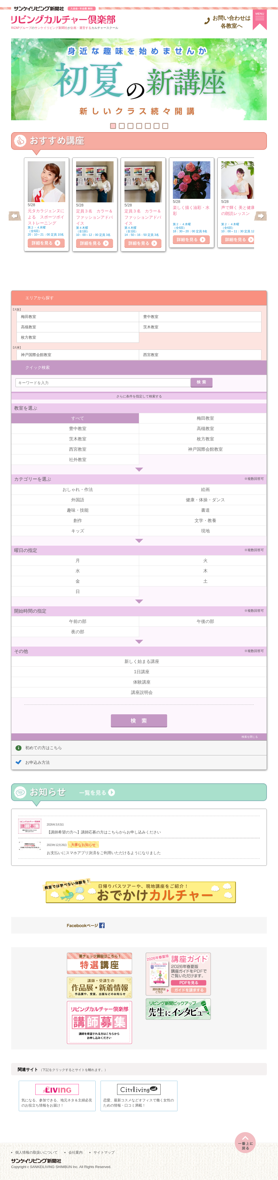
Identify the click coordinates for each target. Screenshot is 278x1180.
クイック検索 (37, 366)
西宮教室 (150, 354)
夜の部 (77, 631)
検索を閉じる (250, 735)
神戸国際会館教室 (36, 354)
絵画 (205, 488)
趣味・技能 (78, 509)
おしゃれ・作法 (78, 488)
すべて (77, 417)
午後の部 (205, 620)
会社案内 (75, 1156)
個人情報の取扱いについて (36, 1156)
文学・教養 (205, 519)
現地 (205, 530)
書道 (205, 509)
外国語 (77, 499)
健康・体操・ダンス (205, 499)
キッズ (77, 530)
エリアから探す (39, 297)
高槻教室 (28, 327)
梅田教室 (28, 316)
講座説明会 (142, 691)
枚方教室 (28, 337)
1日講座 (141, 671)
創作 (77, 519)
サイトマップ (104, 1156)
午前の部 (77, 620)
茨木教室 (150, 327)
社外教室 (77, 458)
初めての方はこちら (43, 747)
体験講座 (142, 681)
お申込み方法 (37, 761)
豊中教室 (150, 316)
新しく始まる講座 (141, 660)
